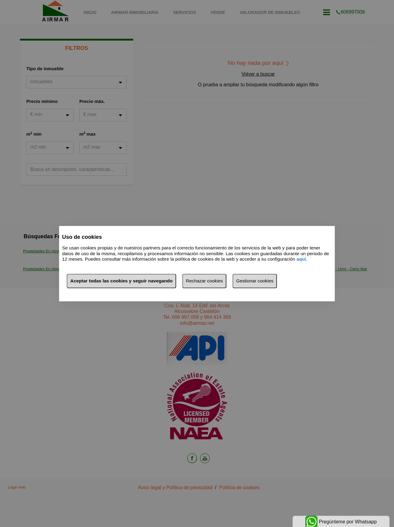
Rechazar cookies (204, 280)
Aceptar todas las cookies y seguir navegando (121, 280)
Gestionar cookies (254, 280)
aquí (301, 259)
